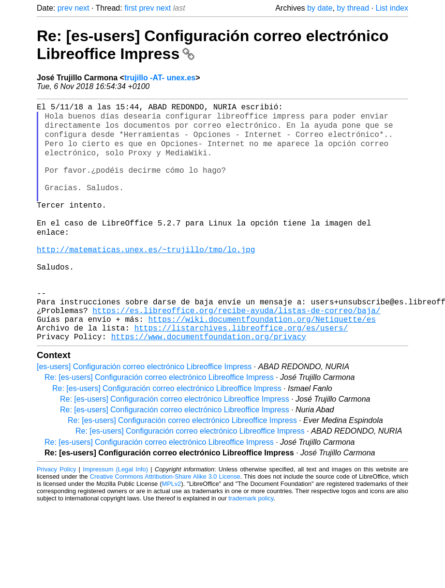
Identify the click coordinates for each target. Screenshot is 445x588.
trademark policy (250, 536)
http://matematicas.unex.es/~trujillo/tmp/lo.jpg (146, 268)
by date (319, 8)
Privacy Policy (56, 507)
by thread (353, 8)
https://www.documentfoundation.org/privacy (208, 374)
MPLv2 (171, 522)
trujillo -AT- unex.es (159, 78)
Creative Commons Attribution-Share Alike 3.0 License (165, 514)
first (130, 8)
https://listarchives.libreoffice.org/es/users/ (241, 364)
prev (65, 8)
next (81, 8)
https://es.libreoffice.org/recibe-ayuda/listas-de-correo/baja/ (236, 342)
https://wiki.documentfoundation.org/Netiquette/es (261, 353)
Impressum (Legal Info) (115, 507)
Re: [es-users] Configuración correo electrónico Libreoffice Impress (159, 415)
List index (391, 8)
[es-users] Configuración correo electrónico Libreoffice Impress (144, 405)
